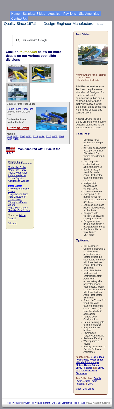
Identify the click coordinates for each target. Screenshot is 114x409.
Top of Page (79, 403)
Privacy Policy (29, 403)
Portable (80, 383)
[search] (37, 40)
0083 (9, 136)
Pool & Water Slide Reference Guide (17, 174)
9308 (61, 136)
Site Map (12, 223)
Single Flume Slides (17, 92)
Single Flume (90, 381)
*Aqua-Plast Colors (18, 207)
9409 (9, 139)
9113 (35, 136)
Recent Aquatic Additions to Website (18, 179)
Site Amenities (89, 13)
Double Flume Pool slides (20, 109)
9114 (42, 136)
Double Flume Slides (17, 73)
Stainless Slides (34, 13)
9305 (55, 136)
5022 (15, 136)
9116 (48, 136)
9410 (15, 139)
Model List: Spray (17, 170)
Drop (90, 383)
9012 (29, 136)
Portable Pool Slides (41, 73)
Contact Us (19, 18)
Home (15, 13)
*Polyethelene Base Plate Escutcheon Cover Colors (18, 197)
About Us (17, 403)
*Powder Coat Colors (19, 210)
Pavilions (69, 13)
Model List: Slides (17, 167)
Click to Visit (18, 128)
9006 (22, 136)
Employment (44, 403)
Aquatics (54, 13)
